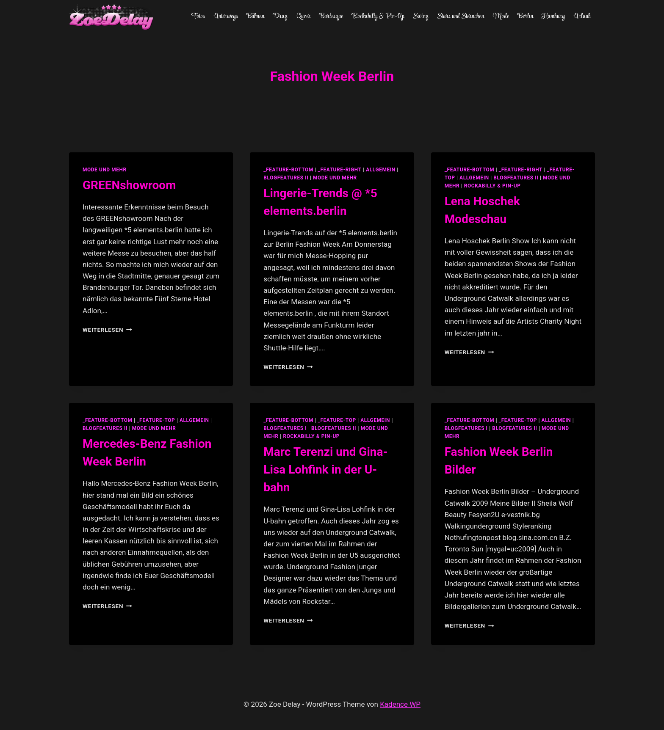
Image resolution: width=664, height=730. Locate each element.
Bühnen (255, 16)
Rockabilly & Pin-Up (378, 16)
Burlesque (331, 16)
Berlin (525, 16)
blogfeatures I (285, 428)
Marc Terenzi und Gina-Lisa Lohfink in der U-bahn (325, 469)
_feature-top (156, 420)
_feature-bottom (288, 170)
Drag (280, 16)
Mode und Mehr (105, 170)
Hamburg (553, 16)
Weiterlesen (107, 329)
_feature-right (340, 170)
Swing (421, 16)
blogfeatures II (285, 178)
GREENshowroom (129, 185)
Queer (303, 16)
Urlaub (582, 16)
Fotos (198, 16)
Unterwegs (226, 16)
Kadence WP (400, 704)
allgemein (381, 170)
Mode (501, 16)
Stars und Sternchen (460, 16)
